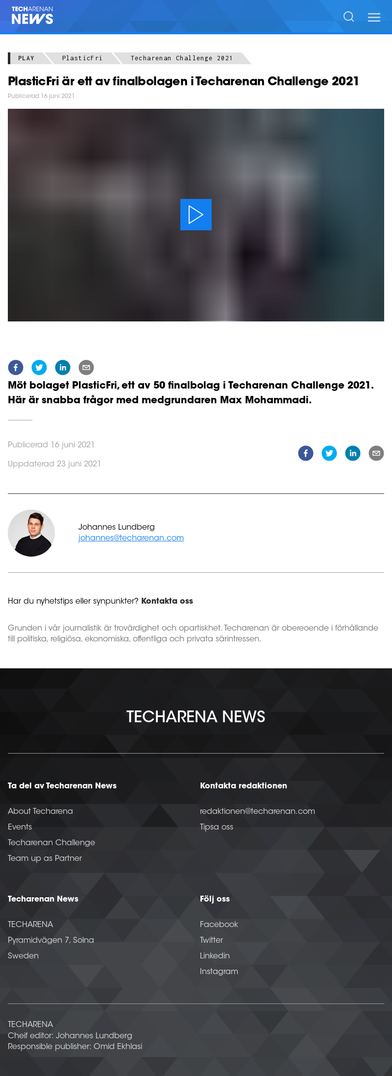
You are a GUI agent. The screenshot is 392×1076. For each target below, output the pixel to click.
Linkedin (215, 956)
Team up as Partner (45, 859)
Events (20, 827)
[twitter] (39, 369)
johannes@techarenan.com (131, 538)
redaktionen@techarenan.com (257, 812)
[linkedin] (63, 369)
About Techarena (40, 812)
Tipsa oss (216, 827)
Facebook (219, 925)
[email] (86, 369)
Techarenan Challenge (51, 843)
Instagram (219, 972)
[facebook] (16, 369)
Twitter (211, 941)
